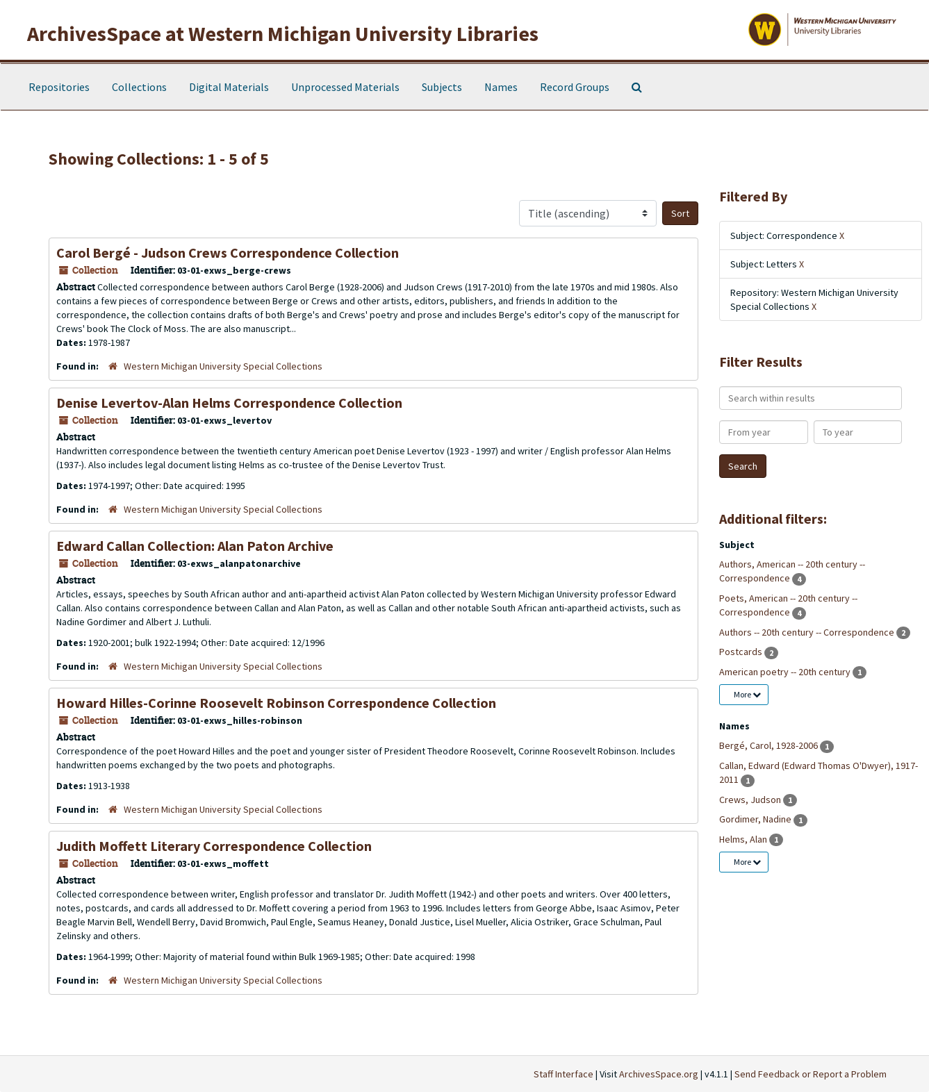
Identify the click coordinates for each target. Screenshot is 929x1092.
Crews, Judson (751, 799)
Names (501, 87)
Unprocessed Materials (345, 87)
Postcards (741, 651)
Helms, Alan (744, 839)
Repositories (59, 87)
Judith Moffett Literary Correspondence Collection (214, 845)
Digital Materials (229, 87)
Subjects (442, 87)
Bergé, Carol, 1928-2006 (769, 745)
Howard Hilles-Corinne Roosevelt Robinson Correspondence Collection (276, 702)
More (747, 694)
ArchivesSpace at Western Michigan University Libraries (283, 33)
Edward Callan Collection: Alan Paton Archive (195, 545)
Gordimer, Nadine (756, 819)
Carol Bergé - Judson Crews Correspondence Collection (227, 252)
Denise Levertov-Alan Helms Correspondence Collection (229, 402)
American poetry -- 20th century (786, 671)
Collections (139, 87)
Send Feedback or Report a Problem (810, 1074)
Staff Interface (563, 1074)
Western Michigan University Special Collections (223, 366)
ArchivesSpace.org (658, 1074)
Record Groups (574, 87)
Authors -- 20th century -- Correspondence (807, 632)
